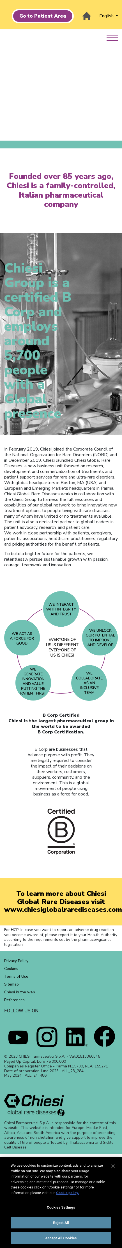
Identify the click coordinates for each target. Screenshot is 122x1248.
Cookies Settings (61, 1207)
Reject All (61, 1223)
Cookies (11, 968)
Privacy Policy (16, 960)
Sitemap (11, 984)
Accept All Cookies (61, 1238)
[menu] (114, 35)
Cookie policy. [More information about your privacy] (67, 1193)
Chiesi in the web (19, 992)
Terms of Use (16, 976)
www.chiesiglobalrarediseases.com (63, 909)
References (14, 1000)
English (107, 16)
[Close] (113, 1166)
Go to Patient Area (42, 16)
